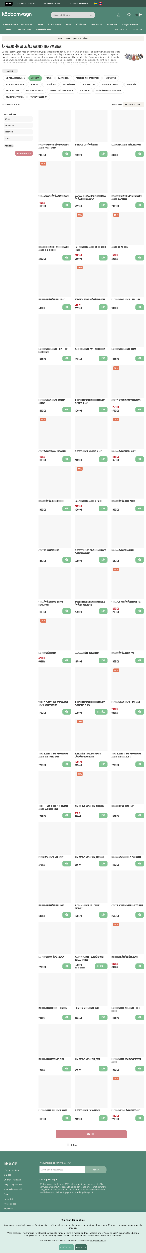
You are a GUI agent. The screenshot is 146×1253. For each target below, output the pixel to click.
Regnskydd (111, 78)
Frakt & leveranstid (13, 1189)
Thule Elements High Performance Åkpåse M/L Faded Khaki (53, 808)
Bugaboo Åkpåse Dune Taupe (123, 806)
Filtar (48, 78)
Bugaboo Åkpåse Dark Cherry (87, 652)
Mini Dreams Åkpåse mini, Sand (51, 905)
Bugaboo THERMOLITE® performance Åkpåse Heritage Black (90, 197)
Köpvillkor (8, 1208)
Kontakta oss (10, 1203)
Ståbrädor (50, 84)
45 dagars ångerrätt (79, 3)
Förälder (81, 24)
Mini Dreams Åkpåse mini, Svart (51, 299)
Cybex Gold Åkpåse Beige (48, 550)
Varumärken (43, 29)
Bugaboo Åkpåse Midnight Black (88, 451)
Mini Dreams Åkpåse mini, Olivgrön (89, 857)
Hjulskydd (85, 90)
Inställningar (66, 1247)
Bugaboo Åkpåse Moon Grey (122, 550)
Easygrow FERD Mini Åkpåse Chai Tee (90, 299)
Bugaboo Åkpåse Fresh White (123, 451)
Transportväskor (15, 97)
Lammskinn (63, 78)
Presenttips (24, 29)
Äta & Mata (54, 24)
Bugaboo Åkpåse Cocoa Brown (87, 1110)
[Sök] (73, 15)
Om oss (7, 1174)
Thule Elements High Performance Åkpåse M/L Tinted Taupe (53, 755)
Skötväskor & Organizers (108, 90)
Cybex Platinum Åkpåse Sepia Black (126, 400)
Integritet (8, 1199)
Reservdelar (89, 84)
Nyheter (137, 29)
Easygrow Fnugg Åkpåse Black (51, 956)
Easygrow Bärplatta (47, 652)
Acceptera (81, 1247)
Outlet (9, 29)
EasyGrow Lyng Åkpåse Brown (123, 349)
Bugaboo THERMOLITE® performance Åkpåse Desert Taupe (53, 249)
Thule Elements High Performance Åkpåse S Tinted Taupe (53, 704)
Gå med (96, 1169)
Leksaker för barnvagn (61, 90)
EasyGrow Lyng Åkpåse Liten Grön (125, 702)
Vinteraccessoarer (15, 78)
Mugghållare (12, 90)
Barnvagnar (10, 24)
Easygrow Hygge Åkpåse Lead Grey (125, 1110)
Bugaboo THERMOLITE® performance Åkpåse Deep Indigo (126, 197)
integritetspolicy (98, 1240)
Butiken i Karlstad (12, 1179)
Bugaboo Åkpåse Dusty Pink (122, 652)
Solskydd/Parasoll (111, 84)
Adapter (34, 84)
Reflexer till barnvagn (87, 78)
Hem (60, 38)
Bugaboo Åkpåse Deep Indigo (123, 501)
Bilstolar (27, 24)
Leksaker (112, 24)
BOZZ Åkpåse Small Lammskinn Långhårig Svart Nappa (88, 755)
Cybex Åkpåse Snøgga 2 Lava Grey (52, 451)
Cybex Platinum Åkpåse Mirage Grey (126, 601)
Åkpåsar (84, 38)
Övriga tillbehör (38, 97)
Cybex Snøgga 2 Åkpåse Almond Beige (53, 195)
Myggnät (131, 84)
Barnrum (96, 24)
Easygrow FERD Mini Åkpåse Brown (52, 1110)
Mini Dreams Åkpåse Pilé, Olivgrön (52, 1008)
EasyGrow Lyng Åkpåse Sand (86, 144)
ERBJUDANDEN (130, 24)
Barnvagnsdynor (34, 90)
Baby (40, 24)
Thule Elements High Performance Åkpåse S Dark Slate (90, 603)
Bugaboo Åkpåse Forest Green (51, 501)
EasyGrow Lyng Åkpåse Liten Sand (125, 299)
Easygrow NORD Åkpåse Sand (87, 1008)
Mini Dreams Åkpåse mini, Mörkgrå (89, 806)
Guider (7, 1194)
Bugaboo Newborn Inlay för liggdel (126, 857)
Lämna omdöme (11, 1170)
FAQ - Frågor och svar (14, 1184)
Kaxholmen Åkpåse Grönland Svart (126, 144)
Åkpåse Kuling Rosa (119, 247)
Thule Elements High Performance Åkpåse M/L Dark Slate (126, 755)
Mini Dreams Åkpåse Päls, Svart (124, 956)
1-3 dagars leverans (26, 3)
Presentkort (122, 29)
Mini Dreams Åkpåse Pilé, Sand (87, 1059)
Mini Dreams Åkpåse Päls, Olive (51, 1059)
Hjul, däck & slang (15, 84)
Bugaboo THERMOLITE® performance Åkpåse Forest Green (53, 146)
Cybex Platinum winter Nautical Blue (127, 905)
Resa (68, 24)
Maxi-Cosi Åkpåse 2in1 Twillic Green (90, 349)
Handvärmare (69, 84)
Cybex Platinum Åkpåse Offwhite (89, 501)
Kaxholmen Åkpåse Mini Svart (50, 857)
